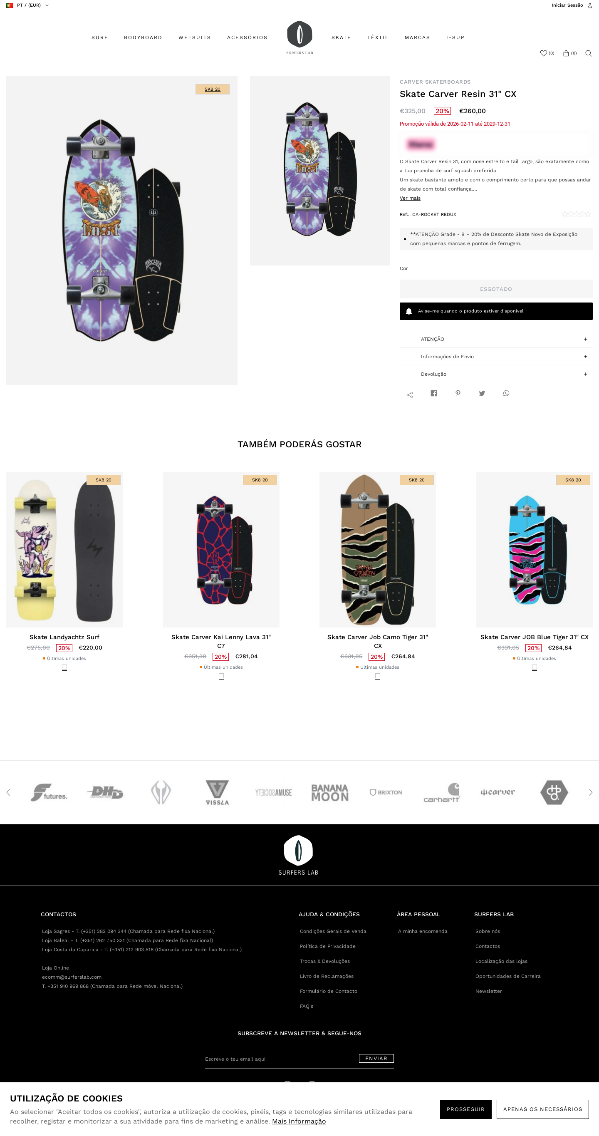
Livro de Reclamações (327, 976)
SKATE (341, 37)
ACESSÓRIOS (247, 37)
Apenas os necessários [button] (542, 1109)
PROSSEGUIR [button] (466, 1109)
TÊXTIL (378, 37)
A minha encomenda (423, 931)
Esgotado (496, 289)
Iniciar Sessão (567, 5)
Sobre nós (487, 931)
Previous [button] (8, 792)
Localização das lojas (501, 961)
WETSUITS (194, 37)
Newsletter (488, 991)
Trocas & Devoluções (325, 961)
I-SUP (455, 37)
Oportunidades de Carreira (508, 976)
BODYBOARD (143, 37)
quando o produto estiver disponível (464, 311)
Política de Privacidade (328, 946)
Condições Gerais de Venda (333, 931)
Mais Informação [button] (299, 1121)
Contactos (487, 946)
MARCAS (418, 37)
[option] (122, 230)
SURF (100, 37)
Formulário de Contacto (328, 991)
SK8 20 (212, 89)
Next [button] (590, 792)
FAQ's (306, 1006)
